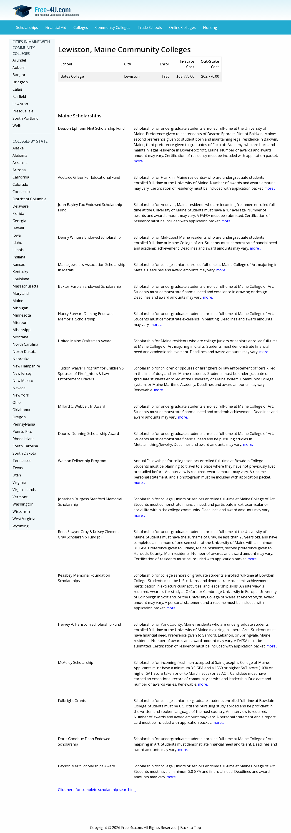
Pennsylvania (24, 424)
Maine (18, 300)
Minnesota (22, 315)
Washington (23, 504)
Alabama (20, 155)
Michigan (20, 307)
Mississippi (22, 329)
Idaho (17, 242)
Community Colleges (112, 27)
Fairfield (19, 96)
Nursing (210, 27)
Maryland (21, 293)
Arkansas (20, 162)
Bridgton (20, 81)
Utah (17, 475)
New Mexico (23, 380)
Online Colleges (182, 27)
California (21, 177)
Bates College (72, 76)
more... (139, 161)
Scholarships (27, 27)
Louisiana (21, 278)
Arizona (19, 169)
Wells (17, 125)
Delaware (21, 206)
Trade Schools (150, 27)
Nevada (19, 387)
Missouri (20, 322)
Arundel (19, 60)
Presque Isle (23, 111)
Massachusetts (25, 286)
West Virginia (24, 518)
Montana (20, 337)
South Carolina (25, 446)
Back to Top (190, 827)
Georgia (19, 220)
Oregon (19, 416)
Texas (18, 467)
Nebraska (21, 358)
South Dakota (24, 453)
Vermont (20, 496)
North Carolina (25, 344)
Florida (18, 213)
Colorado (20, 184)
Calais (18, 89)
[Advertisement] (140, 95)
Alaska (18, 148)
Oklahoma (21, 409)
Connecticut (23, 191)
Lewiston (20, 103)
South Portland (25, 118)
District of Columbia (29, 198)
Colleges (80, 27)
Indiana (19, 257)
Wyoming (21, 525)
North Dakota (24, 351)
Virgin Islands (24, 489)
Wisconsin (21, 511)
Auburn (19, 67)
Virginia (19, 482)
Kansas (19, 264)
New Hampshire (26, 366)
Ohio (17, 402)
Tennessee (22, 460)
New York (21, 395)
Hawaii (18, 228)
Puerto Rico (22, 431)
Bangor (19, 74)
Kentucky (20, 271)
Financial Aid (55, 27)
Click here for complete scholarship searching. (97, 789)
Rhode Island (24, 438)
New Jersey (22, 373)
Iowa (17, 235)
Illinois (18, 249)
